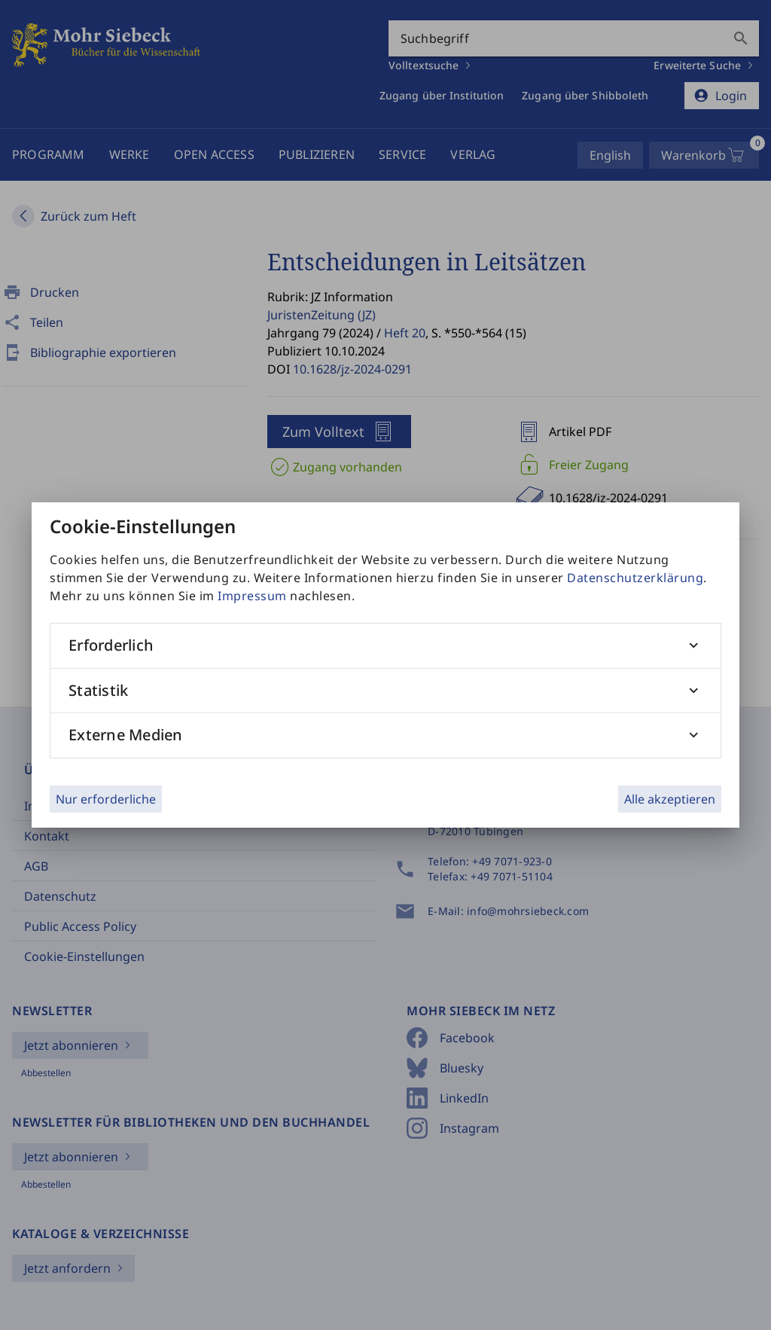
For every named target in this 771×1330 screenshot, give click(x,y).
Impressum (252, 595)
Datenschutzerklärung (635, 577)
